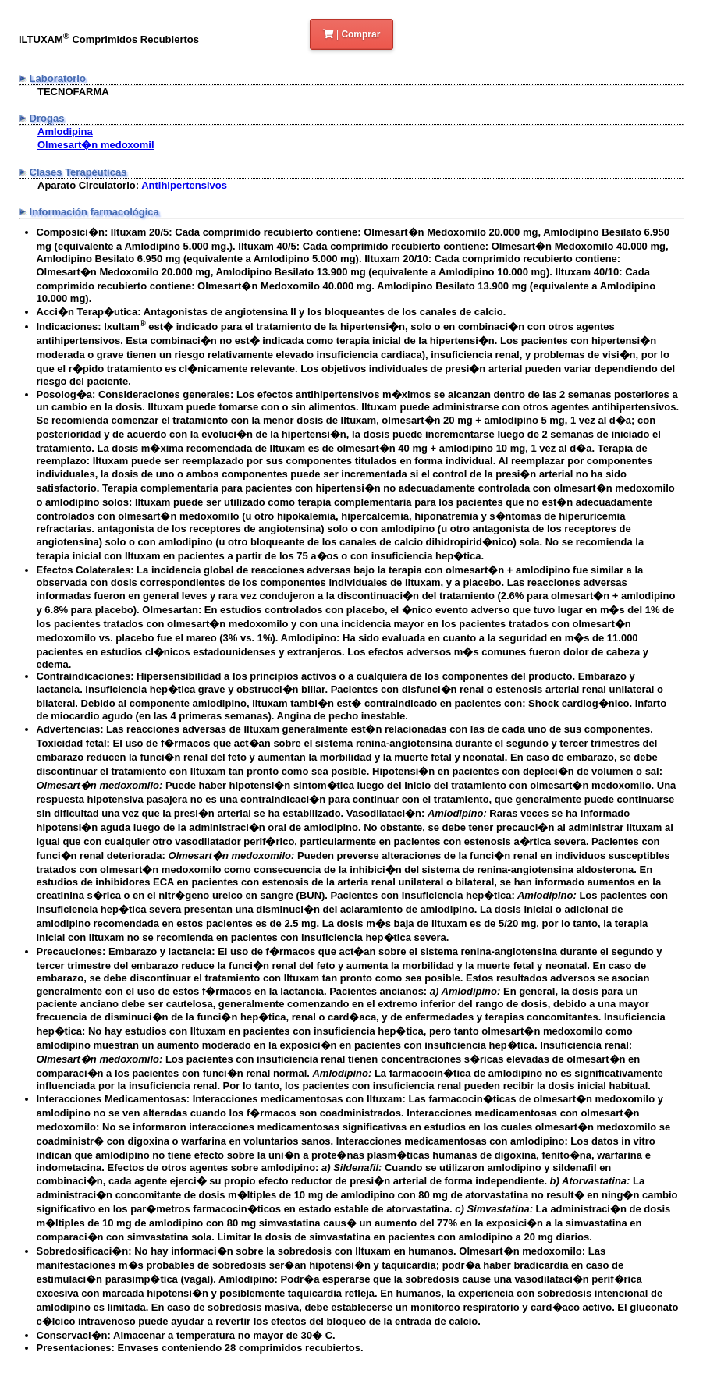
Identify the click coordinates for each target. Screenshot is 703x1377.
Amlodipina (65, 131)
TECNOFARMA (73, 92)
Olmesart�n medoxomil (95, 145)
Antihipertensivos (184, 185)
